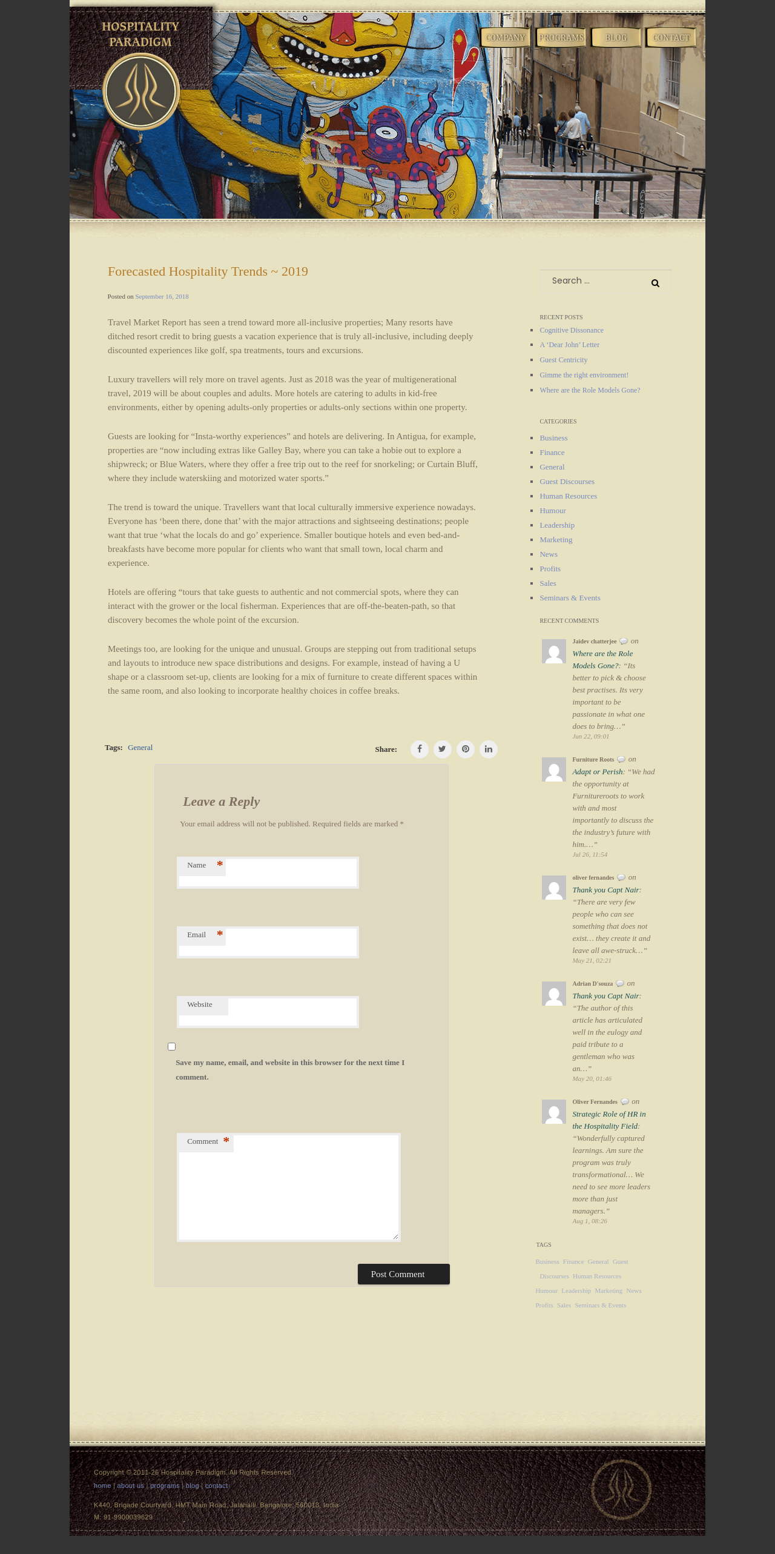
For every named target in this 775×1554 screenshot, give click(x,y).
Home (450, 47)
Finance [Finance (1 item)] (573, 1261)
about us (131, 1485)
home (102, 1485)
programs (165, 1485)
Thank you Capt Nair (605, 889)
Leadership (557, 525)
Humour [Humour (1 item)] (546, 1290)
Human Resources (568, 495)
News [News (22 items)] (634, 1290)
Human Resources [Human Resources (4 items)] (597, 1276)
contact (216, 1485)
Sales (547, 583)
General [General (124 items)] (598, 1261)
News (548, 554)
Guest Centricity (563, 360)
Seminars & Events (569, 597)
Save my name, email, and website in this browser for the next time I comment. (290, 1069)
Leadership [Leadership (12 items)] (576, 1290)
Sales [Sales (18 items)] (564, 1305)
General (140, 747)
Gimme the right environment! (583, 375)
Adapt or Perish (597, 771)
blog (192, 1485)
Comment (208, 1141)
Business (553, 437)
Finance (551, 452)
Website (200, 1004)
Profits (550, 568)
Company (505, 47)
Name (205, 865)
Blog (616, 47)
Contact (671, 47)
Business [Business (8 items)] (547, 1261)
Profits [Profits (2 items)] (544, 1305)
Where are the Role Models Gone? (589, 390)
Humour (552, 510)
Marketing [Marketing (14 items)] (608, 1290)
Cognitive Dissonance (571, 330)
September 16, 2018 (161, 296)
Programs (561, 47)
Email (205, 935)
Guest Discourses (567, 481)
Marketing (555, 539)
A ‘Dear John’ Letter (569, 344)
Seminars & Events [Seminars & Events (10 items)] (600, 1305)
